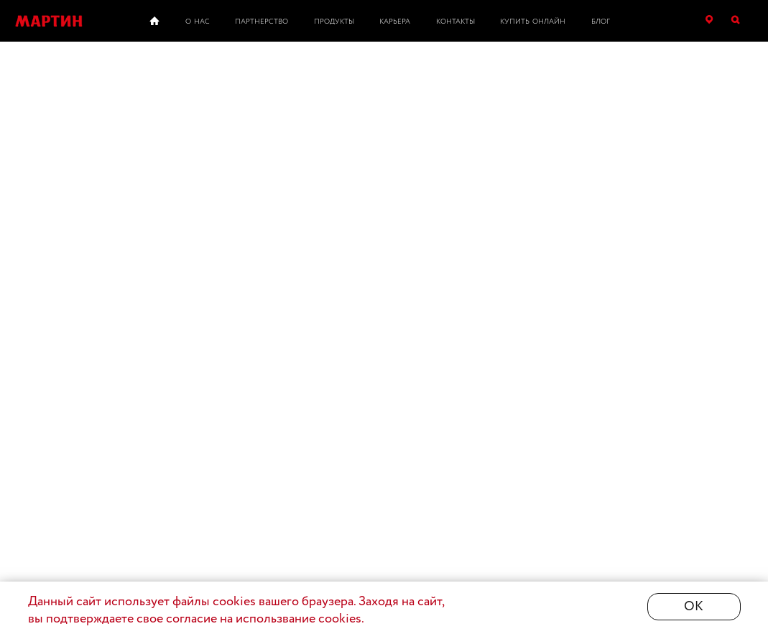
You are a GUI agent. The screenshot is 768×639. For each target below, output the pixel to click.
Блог (600, 22)
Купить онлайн (532, 22)
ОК (693, 606)
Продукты (334, 22)
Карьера (394, 22)
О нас (197, 22)
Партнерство (261, 22)
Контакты (455, 22)
